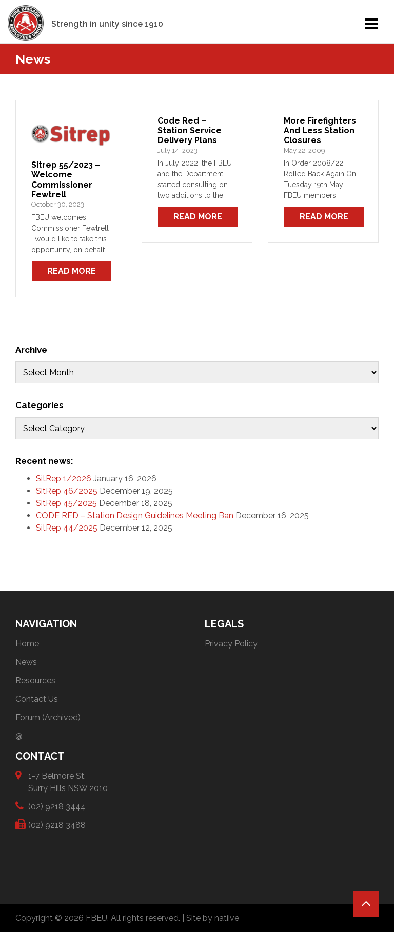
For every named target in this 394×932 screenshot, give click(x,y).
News (26, 662)
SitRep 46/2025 (66, 491)
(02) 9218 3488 (57, 824)
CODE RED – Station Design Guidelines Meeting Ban (134, 515)
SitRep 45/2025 (66, 503)
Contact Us (36, 699)
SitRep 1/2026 (63, 478)
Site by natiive (212, 918)
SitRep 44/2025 (66, 528)
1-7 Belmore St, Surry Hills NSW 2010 (68, 781)
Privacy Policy (231, 644)
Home (27, 644)
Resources (35, 680)
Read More (71, 271)
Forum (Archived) (48, 717)
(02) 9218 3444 (57, 806)
